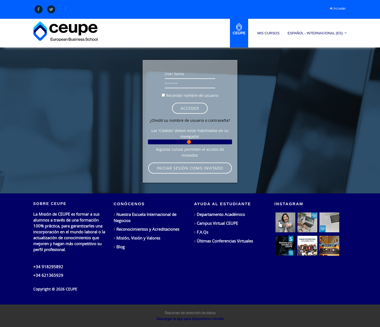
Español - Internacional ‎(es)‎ (315, 33)
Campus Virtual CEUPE (217, 223)
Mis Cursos (269, 33)
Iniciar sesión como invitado (190, 168)
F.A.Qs (202, 232)
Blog (120, 246)
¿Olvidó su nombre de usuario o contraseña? (190, 120)
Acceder (340, 8)
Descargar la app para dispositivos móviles (190, 318)
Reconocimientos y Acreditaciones (147, 229)
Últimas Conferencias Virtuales (225, 241)
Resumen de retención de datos (190, 312)
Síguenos (281, 261)
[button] (190, 141)
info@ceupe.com (48, 258)
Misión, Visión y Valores (138, 238)
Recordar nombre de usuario (192, 95)
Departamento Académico (221, 214)
